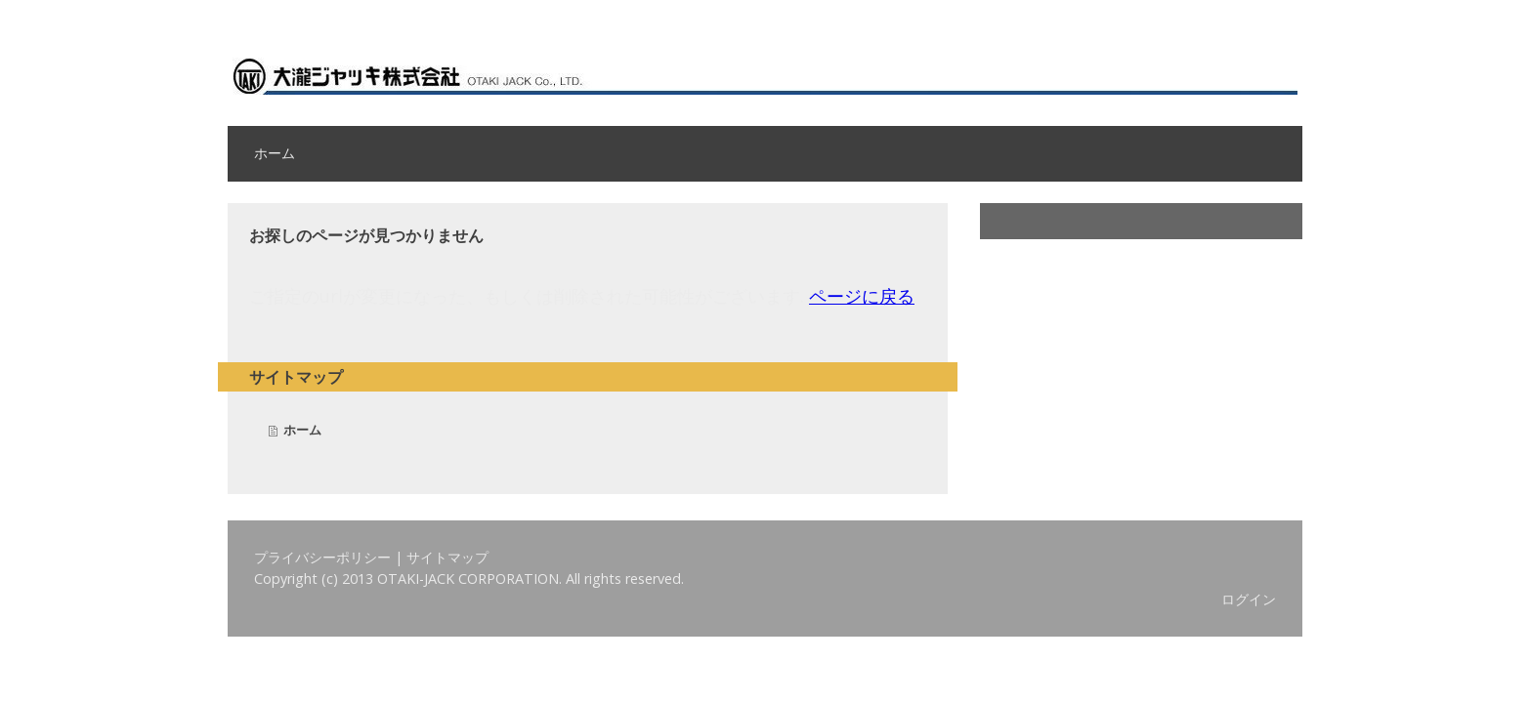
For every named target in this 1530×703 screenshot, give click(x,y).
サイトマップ (447, 557)
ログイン (1248, 599)
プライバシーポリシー (322, 557)
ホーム (274, 153)
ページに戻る (861, 296)
